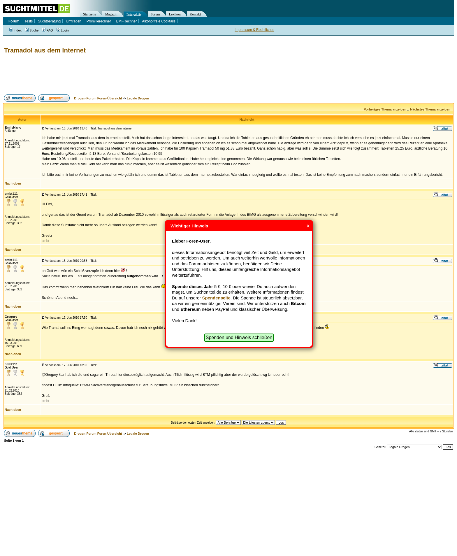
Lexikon (175, 14)
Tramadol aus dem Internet (45, 50)
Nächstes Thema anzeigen (430, 109)
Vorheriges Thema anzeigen (385, 109)
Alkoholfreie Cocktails (158, 21)
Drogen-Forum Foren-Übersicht (98, 98)
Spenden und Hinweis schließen (239, 337)
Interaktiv (134, 15)
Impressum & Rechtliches (254, 30)
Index (15, 30)
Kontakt (195, 14)
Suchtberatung (49, 21)
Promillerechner (99, 21)
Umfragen (73, 21)
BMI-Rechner (126, 21)
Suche (31, 30)
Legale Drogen (138, 98)
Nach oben (13, 183)
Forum (155, 14)
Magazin (111, 14)
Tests (28, 21)
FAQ (47, 30)
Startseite (89, 14)
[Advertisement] (109, 74)
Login (63, 30)
